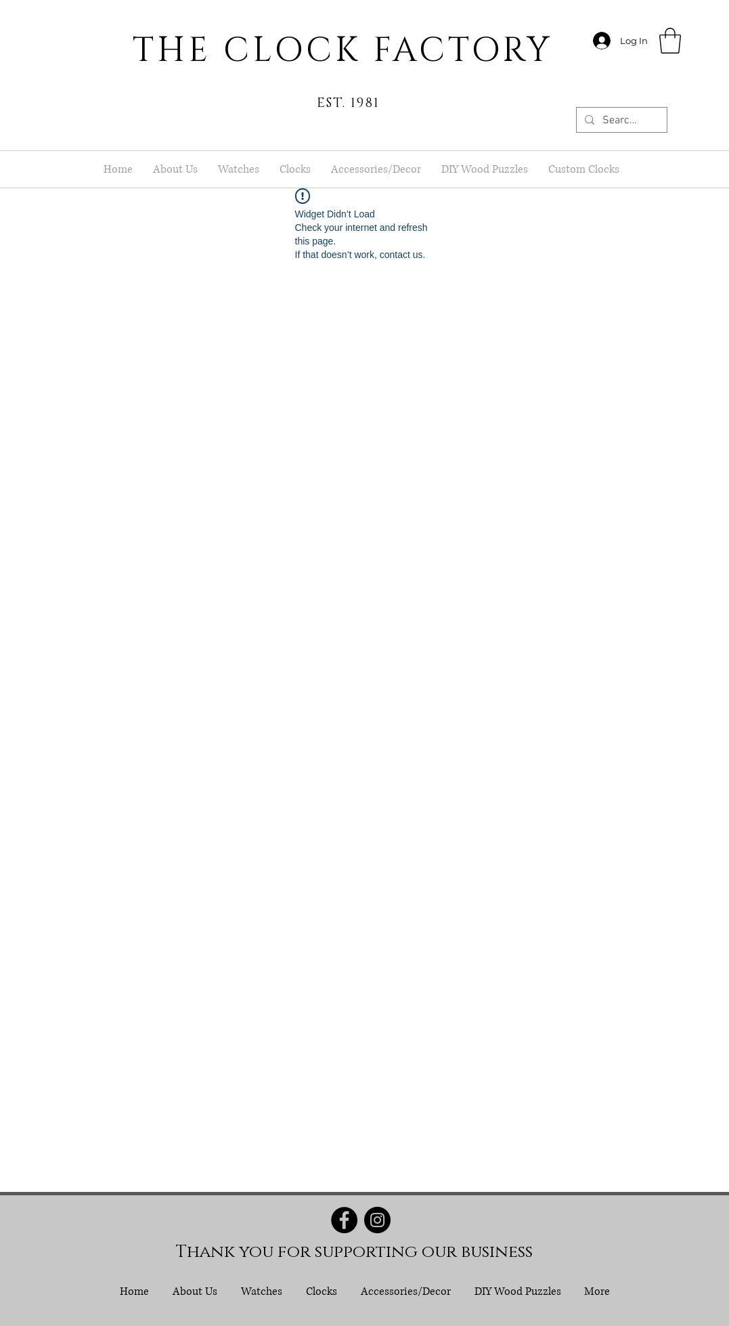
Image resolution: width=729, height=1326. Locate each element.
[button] (670, 41)
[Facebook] (344, 1220)
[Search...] (620, 120)
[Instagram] (377, 1220)
